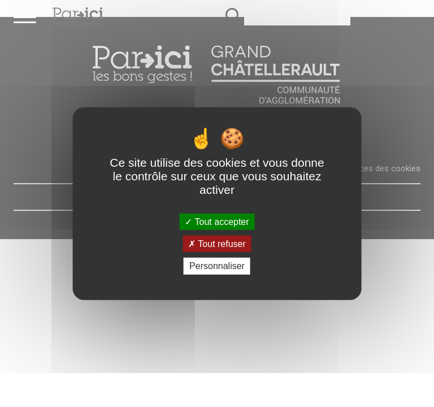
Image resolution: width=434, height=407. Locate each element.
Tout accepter (217, 222)
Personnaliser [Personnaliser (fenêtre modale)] (217, 266)
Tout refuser (217, 244)
